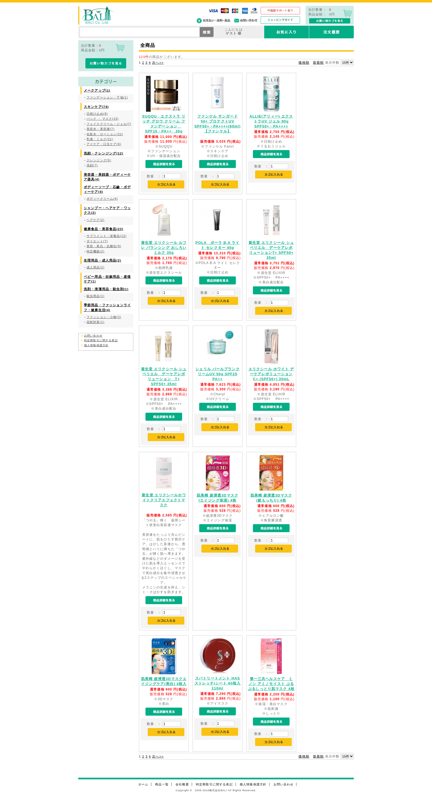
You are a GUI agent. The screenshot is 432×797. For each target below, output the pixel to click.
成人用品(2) (95, 267)
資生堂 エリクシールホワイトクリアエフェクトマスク (164, 500)
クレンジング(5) (99, 160)
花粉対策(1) (95, 322)
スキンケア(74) (96, 106)
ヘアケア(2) (95, 220)
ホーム (143, 784)
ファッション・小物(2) (104, 317)
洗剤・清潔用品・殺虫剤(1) (106, 289)
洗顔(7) (92, 165)
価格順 (303, 62)
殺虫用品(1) (95, 296)
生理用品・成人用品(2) (102, 260)
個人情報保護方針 (96, 345)
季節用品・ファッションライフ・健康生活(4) (107, 307)
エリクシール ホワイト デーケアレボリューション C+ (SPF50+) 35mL (271, 374)
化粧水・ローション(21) (105, 134)
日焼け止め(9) (97, 113)
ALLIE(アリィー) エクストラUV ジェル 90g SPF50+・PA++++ (271, 121)
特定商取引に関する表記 (101, 340)
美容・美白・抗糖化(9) (104, 246)
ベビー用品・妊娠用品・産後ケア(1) (107, 279)
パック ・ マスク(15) (103, 118)
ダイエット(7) (97, 241)
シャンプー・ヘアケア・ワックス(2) (107, 210)
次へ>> (158, 62)
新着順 (318, 62)
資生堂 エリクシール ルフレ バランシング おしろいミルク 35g (164, 248)
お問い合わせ (93, 335)
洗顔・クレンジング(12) (103, 153)
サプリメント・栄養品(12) (106, 236)
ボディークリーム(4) (102, 198)
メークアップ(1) (97, 90)
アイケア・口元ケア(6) (104, 144)
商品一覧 (162, 784)
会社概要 (182, 784)
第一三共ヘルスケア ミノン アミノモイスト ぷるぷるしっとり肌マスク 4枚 (271, 684)
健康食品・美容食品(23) (103, 229)
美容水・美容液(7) (101, 128)
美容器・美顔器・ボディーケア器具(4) (107, 177)
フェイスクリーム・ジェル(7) (109, 124)
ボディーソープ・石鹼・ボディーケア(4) (107, 189)
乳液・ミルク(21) (100, 139)
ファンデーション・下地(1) (107, 97)
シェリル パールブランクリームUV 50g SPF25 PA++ (217, 374)
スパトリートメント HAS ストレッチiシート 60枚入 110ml (218, 683)
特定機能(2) (95, 251)
